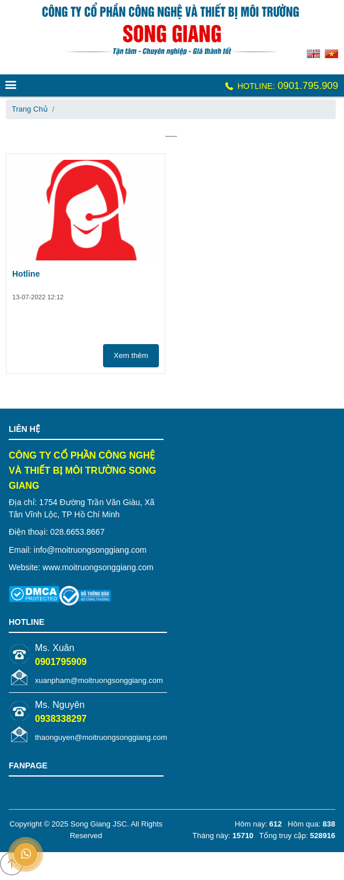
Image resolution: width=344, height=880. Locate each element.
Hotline (26, 273)
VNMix (21, 790)
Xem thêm (131, 355)
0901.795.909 (281, 85)
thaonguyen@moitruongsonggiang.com (101, 737)
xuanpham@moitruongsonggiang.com (99, 680)
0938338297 (61, 719)
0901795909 (61, 662)
